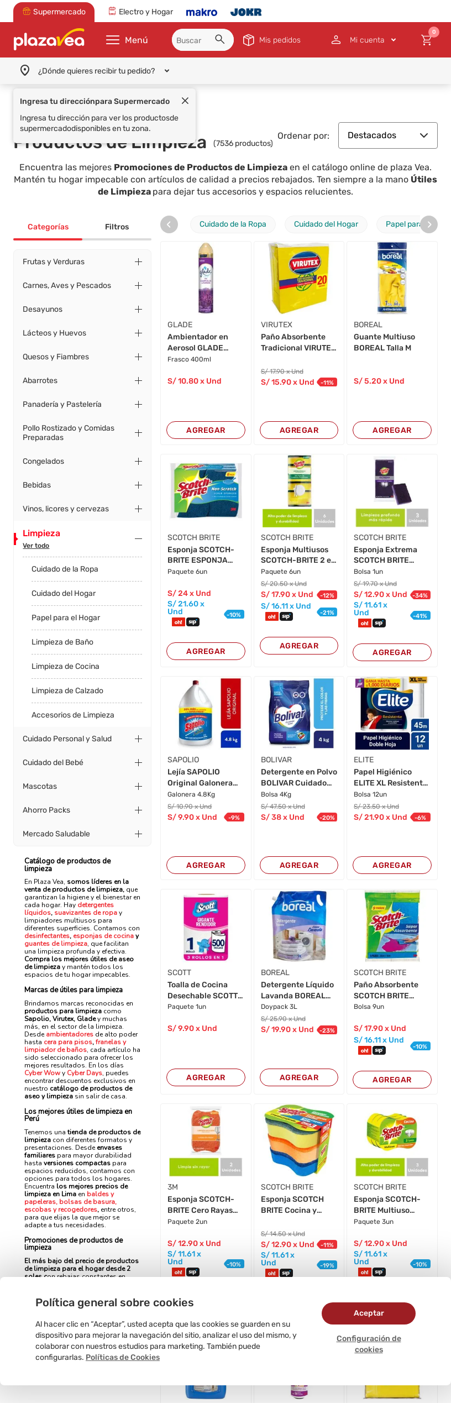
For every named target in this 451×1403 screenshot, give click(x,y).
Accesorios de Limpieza (73, 715)
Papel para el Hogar (66, 617)
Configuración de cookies (369, 1344)
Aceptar (369, 1313)
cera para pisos (68, 1042)
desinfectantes (47, 935)
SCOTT (179, 972)
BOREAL (368, 324)
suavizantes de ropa (85, 912)
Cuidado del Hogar (64, 593)
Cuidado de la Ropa (65, 569)
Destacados (388, 135)
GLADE (179, 324)
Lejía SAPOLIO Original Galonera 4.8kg (200, 777)
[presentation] (169, 224)
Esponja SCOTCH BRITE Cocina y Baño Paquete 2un (295, 1205)
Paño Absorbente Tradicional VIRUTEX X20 (298, 342)
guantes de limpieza (55, 943)
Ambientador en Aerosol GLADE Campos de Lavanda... (197, 342)
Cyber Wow (42, 1073)
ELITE (364, 760)
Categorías (48, 227)
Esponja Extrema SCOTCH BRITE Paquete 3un (385, 555)
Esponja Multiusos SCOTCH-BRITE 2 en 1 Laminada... (298, 555)
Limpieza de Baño (62, 642)
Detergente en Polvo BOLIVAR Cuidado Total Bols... (299, 777)
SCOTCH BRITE (193, 537)
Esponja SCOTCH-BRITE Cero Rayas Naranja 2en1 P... (200, 1205)
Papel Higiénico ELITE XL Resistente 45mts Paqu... (390, 777)
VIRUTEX (276, 324)
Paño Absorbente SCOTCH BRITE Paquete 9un (386, 990)
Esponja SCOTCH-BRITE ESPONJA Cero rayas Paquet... (205, 555)
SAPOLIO (183, 760)
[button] (221, 41)
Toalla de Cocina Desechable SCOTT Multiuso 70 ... (202, 990)
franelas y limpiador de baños (75, 1046)
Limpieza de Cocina (65, 666)
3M (172, 1187)
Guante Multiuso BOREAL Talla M (384, 342)
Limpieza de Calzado (67, 690)
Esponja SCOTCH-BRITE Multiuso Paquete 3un (387, 1205)
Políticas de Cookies (123, 1357)
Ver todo (36, 545)
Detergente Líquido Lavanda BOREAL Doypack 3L (297, 990)
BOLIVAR (276, 760)
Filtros (117, 227)
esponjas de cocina (103, 935)
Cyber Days (84, 1073)
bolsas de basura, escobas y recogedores (70, 1205)
